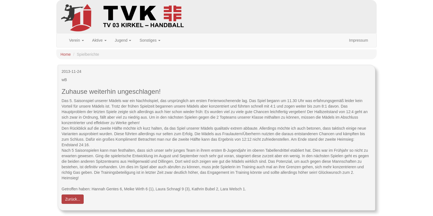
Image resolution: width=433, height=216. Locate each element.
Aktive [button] (99, 40)
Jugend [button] (123, 40)
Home (65, 54)
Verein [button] (76, 40)
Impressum (358, 40)
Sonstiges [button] (149, 40)
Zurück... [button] (72, 199)
